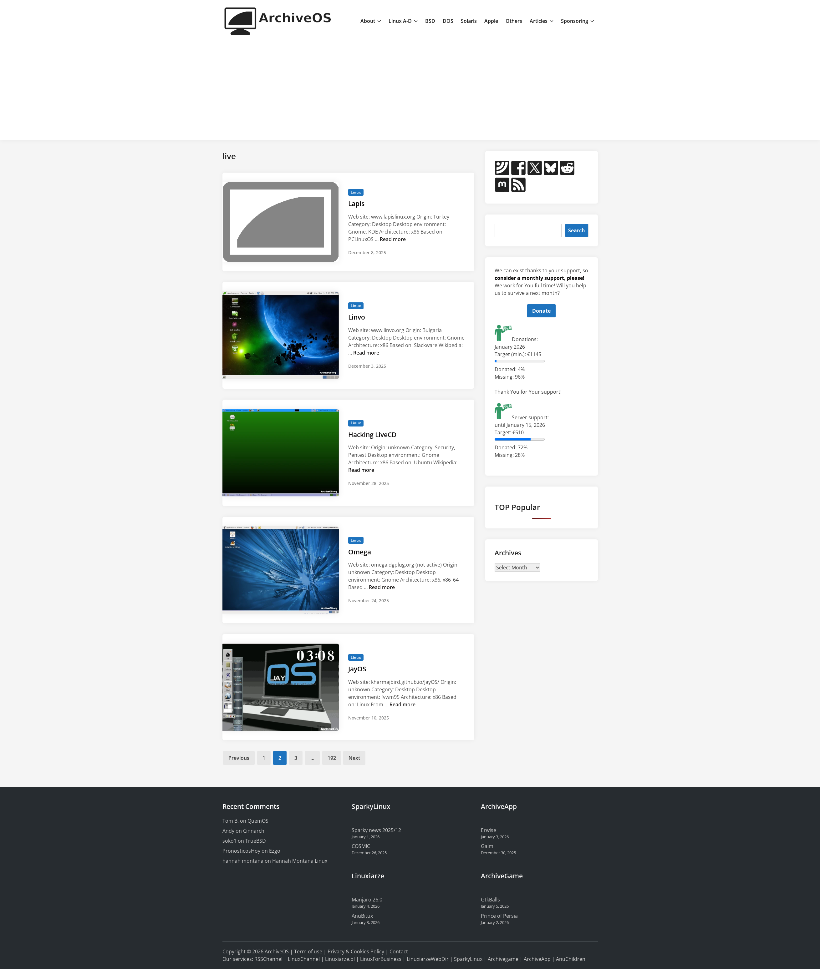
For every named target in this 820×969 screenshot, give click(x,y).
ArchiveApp (537, 959)
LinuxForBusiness (380, 959)
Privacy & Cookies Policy (356, 951)
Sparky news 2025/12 (376, 830)
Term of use (308, 951)
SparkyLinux (468, 959)
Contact (399, 951)
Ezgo (274, 850)
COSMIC (361, 846)
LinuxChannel (304, 959)
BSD (430, 21)
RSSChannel (268, 959)
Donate (541, 310)
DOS (448, 21)
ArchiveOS (277, 951)
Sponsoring (577, 21)
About (370, 21)
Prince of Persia (499, 915)
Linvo (356, 317)
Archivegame (503, 959)
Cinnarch (253, 830)
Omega (359, 552)
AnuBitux (362, 915)
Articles (541, 21)
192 (332, 758)
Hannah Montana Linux (299, 860)
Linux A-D (403, 21)
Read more (393, 239)
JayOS (357, 668)
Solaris (469, 21)
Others (514, 21)
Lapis (356, 203)
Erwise (488, 830)
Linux (356, 192)
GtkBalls (490, 899)
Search (576, 230)
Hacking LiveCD (372, 434)
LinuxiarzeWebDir (428, 959)
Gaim (487, 846)
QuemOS (257, 820)
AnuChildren (570, 959)
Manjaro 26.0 (367, 899)
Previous (238, 758)
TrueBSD (255, 840)
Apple (491, 21)
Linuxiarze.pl (340, 959)
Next (354, 758)
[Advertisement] (410, 88)
